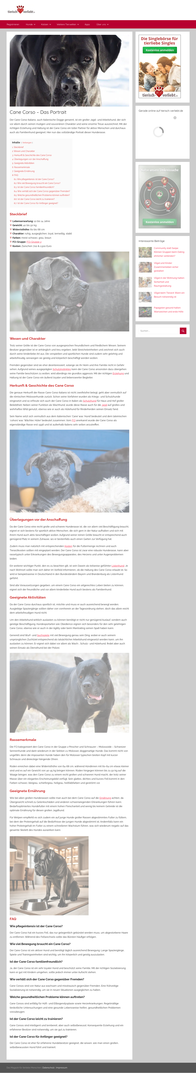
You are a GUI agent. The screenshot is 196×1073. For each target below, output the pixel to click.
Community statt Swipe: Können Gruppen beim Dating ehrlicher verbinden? (169, 252)
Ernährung (105, 798)
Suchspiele (43, 635)
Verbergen (27, 142)
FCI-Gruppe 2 (34, 241)
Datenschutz (48, 1067)
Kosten (68, 546)
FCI (73, 420)
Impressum (61, 1067)
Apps (87, 24)
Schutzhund (89, 400)
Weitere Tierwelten (68, 24)
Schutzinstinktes (62, 369)
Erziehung (118, 373)
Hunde (30, 24)
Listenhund (118, 565)
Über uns (102, 24)
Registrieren (13, 24)
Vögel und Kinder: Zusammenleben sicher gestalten (166, 267)
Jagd (104, 405)
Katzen (46, 24)
